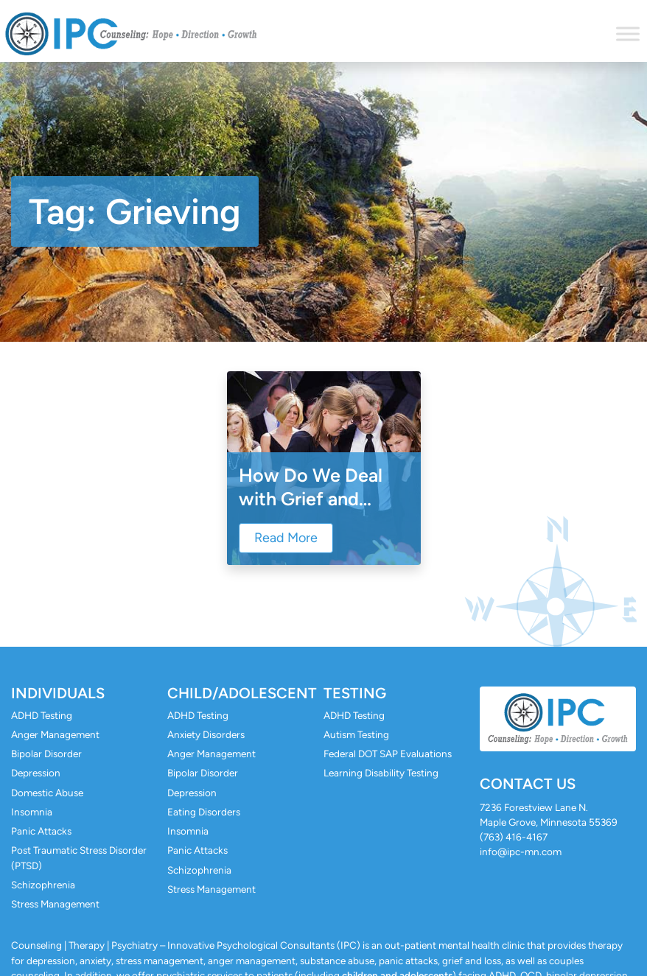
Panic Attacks (41, 831)
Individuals (58, 693)
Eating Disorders (203, 812)
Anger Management (55, 734)
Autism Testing (356, 734)
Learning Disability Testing (381, 773)
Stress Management (55, 904)
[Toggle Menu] (628, 34)
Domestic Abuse (47, 792)
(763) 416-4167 (514, 837)
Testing (355, 693)
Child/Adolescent (242, 693)
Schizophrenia (43, 885)
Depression (35, 773)
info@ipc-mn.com (521, 851)
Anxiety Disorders (206, 734)
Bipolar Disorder (46, 753)
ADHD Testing (41, 715)
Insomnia (31, 812)
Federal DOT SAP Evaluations (388, 753)
